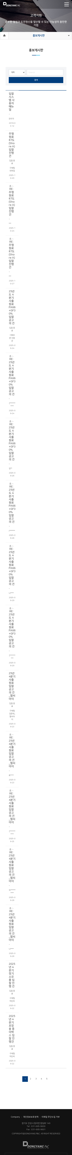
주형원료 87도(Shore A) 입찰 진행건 (12, 145)
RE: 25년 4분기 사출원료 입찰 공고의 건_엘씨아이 (12, 750)
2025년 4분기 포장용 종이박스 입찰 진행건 (12, 1029)
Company (15, 1117)
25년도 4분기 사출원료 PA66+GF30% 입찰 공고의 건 (12, 307)
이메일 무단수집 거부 (51, 1117)
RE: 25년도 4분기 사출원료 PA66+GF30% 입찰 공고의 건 (12, 375)
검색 (36, 80)
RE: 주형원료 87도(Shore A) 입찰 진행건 (12, 200)
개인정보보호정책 (30, 1117)
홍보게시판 (39, 35)
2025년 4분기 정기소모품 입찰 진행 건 (12, 975)
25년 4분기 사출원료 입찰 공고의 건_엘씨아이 (12, 686)
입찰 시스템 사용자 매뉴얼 (11, 101)
